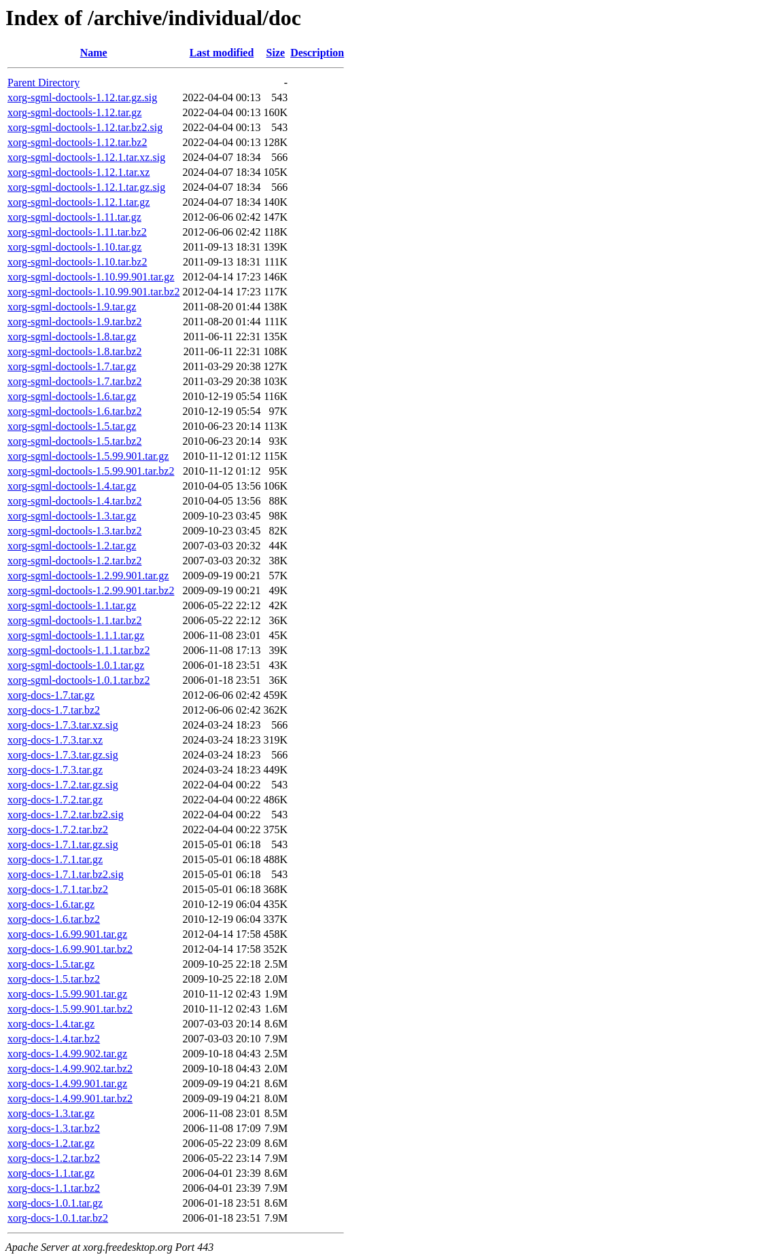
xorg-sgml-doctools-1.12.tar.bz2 (77, 142)
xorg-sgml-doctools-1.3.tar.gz (71, 516)
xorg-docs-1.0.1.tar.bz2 (57, 1218)
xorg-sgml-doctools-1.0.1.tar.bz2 (78, 680)
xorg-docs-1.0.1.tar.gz (55, 1203)
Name (93, 52)
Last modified (222, 52)
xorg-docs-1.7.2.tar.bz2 (57, 829)
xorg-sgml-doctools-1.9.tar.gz (71, 306)
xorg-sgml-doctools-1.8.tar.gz (71, 336)
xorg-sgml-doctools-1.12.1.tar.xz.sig (86, 157)
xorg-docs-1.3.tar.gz (50, 1113)
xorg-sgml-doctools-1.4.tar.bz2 (74, 501)
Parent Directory (43, 82)
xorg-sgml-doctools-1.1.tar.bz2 (74, 620)
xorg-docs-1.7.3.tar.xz (55, 740)
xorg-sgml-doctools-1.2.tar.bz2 (74, 560)
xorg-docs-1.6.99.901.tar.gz (67, 934)
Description (317, 52)
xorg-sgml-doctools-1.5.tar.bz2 (74, 441)
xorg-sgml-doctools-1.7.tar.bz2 (74, 381)
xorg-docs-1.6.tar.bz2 (53, 919)
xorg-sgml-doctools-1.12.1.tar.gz (78, 202)
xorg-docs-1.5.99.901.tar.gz (67, 994)
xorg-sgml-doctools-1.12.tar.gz (74, 112)
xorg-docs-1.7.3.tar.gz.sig (62, 755)
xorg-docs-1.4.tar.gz (50, 1023)
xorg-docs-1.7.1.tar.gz (55, 859)
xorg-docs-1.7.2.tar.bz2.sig (65, 814)
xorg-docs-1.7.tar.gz (50, 695)
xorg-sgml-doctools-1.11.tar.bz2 (77, 232)
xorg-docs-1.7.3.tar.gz (55, 770)
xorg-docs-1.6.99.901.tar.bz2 (70, 949)
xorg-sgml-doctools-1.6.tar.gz (71, 396)
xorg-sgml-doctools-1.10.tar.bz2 (77, 262)
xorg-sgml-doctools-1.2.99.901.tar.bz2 (90, 590)
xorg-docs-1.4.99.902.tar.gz (67, 1053)
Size (275, 52)
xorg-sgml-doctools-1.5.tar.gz (71, 426)
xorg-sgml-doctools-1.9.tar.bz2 (74, 321)
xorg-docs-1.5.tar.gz (50, 964)
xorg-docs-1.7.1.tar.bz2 (57, 889)
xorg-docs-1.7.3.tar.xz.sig (62, 725)
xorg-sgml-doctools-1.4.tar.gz (71, 486)
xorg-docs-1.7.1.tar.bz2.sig (65, 874)
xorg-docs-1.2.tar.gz (50, 1143)
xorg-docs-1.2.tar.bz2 (53, 1158)
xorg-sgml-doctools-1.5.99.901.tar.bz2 (90, 471)
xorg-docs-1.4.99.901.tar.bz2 (70, 1098)
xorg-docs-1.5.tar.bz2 (53, 979)
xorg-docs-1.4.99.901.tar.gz (67, 1083)
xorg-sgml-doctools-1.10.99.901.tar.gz (90, 276)
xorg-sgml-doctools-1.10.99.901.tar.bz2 (93, 291)
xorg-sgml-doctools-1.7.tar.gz (71, 366)
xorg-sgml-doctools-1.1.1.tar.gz (75, 635)
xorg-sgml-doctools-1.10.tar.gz (74, 247)
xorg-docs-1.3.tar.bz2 (53, 1128)
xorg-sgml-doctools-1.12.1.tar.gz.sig (86, 187)
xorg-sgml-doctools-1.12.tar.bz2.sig (84, 127)
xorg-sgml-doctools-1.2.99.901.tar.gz (88, 575)
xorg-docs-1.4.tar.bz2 (53, 1038)
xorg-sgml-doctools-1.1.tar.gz (71, 605)
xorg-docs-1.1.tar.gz (50, 1173)
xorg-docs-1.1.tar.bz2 (53, 1188)
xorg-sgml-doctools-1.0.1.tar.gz (75, 665)
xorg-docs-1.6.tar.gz (50, 904)
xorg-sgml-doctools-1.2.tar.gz (71, 545)
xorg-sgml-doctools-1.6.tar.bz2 (74, 411)
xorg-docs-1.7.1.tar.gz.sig (62, 844)
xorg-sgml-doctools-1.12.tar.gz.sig (82, 97)
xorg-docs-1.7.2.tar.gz (55, 799)
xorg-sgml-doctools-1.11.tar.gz (74, 217)
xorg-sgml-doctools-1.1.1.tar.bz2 (78, 650)
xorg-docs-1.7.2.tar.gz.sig (62, 784)
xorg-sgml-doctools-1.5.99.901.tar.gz (88, 456)
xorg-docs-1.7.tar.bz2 (53, 710)
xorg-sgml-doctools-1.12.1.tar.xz (78, 172)
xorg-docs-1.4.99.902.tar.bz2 (70, 1068)
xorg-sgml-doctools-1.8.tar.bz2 (74, 351)
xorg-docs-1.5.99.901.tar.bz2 (70, 1009)
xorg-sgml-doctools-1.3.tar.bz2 (74, 530)
